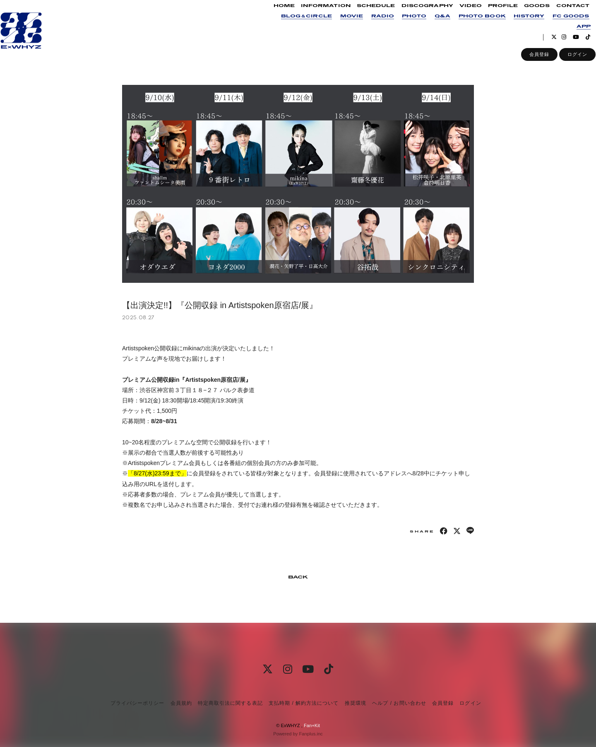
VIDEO (459, 14)
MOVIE (340, 24)
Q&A (431, 24)
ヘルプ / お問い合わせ (399, 703)
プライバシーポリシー (137, 703)
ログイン (566, 62)
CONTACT (561, 14)
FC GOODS (560, 24)
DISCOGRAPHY (416, 14)
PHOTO (403, 24)
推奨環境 (355, 703)
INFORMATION (315, 14)
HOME (273, 14)
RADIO (371, 24)
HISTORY (517, 24)
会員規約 (181, 703)
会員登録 (528, 62)
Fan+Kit (312, 725)
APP (572, 34)
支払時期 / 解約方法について (304, 703)
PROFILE (492, 14)
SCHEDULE (365, 14)
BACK (298, 577)
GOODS (525, 14)
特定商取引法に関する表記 (230, 703)
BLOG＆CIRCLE (295, 24)
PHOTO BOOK (471, 24)
